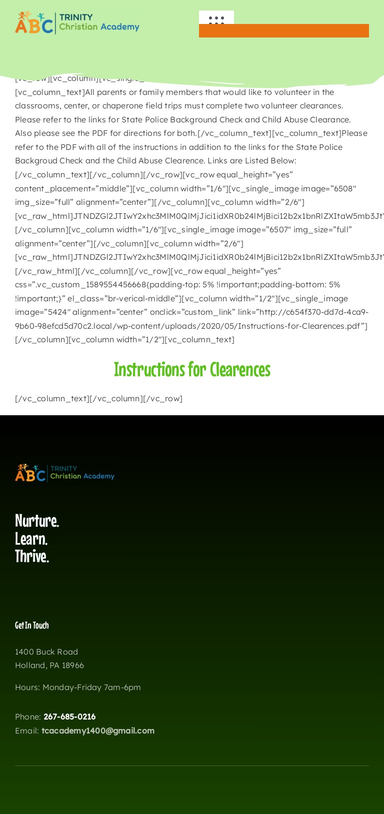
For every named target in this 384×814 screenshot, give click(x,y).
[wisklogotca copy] (77, 12)
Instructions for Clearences (192, 369)
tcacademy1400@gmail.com (98, 731)
